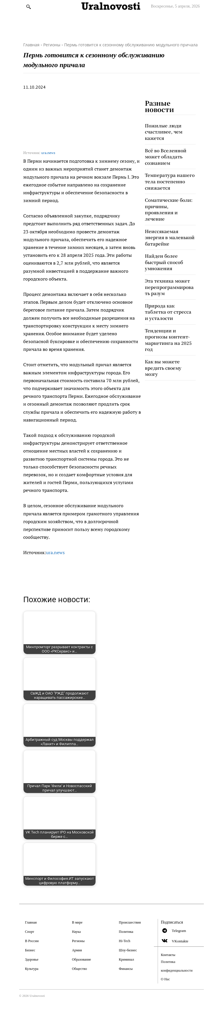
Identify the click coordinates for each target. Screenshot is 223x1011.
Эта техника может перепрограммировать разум (169, 269)
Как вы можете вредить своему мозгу (168, 336)
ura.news (48, 153)
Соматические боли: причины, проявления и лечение (169, 199)
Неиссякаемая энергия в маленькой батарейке (169, 223)
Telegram (179, 930)
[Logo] (111, 6)
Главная (31, 44)
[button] (28, 6)
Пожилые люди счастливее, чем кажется (162, 130)
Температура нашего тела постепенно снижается (167, 176)
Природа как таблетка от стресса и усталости (170, 289)
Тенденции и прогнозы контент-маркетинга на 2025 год (166, 312)
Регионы (51, 44)
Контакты (168, 955)
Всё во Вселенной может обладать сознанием (164, 153)
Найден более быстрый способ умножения (163, 246)
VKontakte (180, 941)
